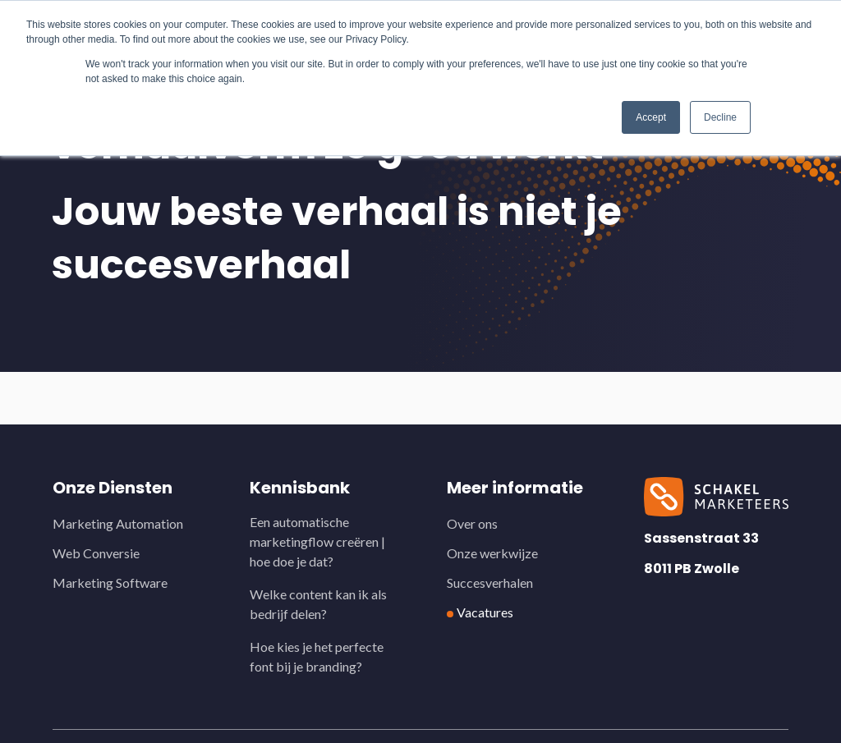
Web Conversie (96, 553)
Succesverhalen (490, 582)
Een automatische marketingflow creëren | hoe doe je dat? (317, 541)
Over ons (472, 523)
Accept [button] (651, 117)
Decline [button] (720, 117)
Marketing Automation (118, 523)
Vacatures (485, 612)
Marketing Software (110, 582)
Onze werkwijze (492, 553)
